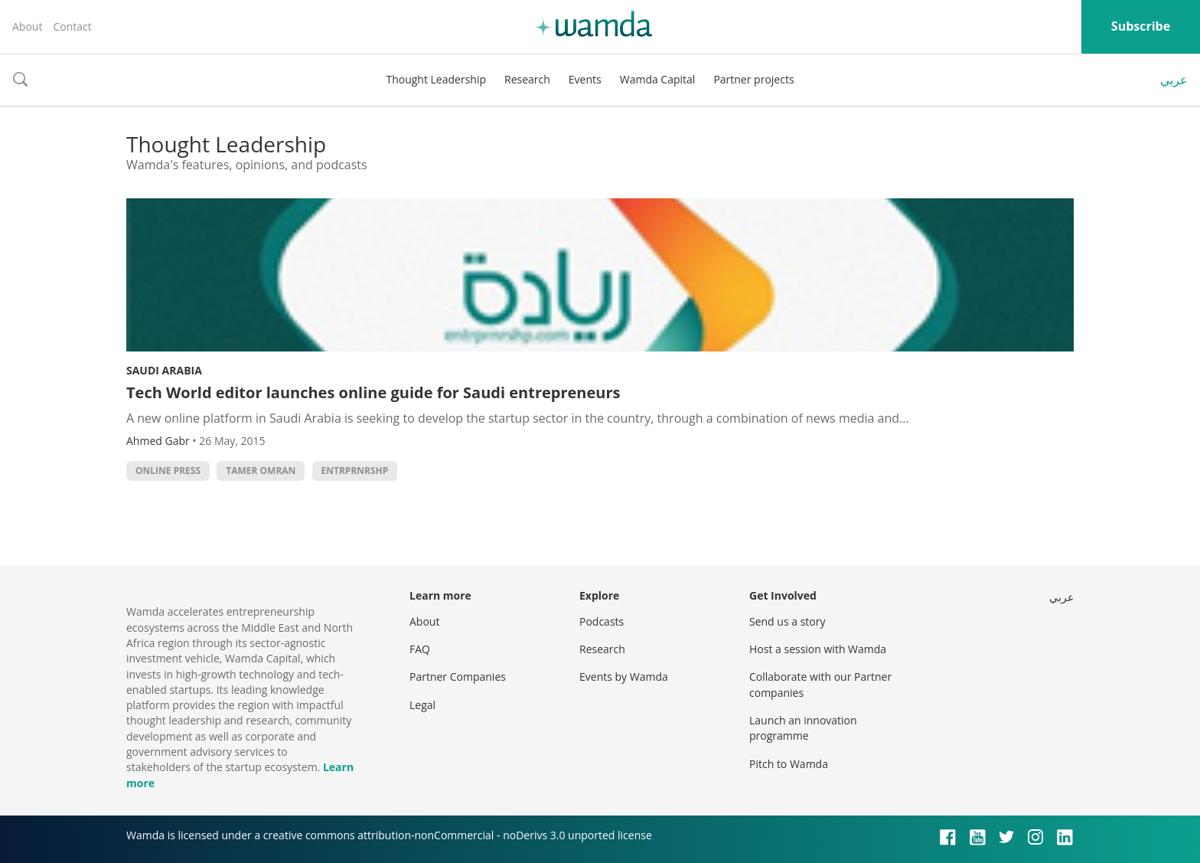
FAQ (419, 649)
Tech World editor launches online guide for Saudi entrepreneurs (373, 392)
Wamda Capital (658, 79)
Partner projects (753, 79)
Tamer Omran (260, 470)
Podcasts (601, 621)
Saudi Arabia (164, 370)
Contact (72, 26)
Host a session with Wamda (817, 649)
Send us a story (787, 621)
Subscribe (1140, 26)
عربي (1174, 80)
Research (527, 79)
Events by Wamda (623, 676)
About (27, 26)
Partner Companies (457, 676)
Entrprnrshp (355, 470)
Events (585, 79)
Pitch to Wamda (788, 764)
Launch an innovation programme (803, 728)
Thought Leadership (436, 79)
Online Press (168, 470)
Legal (422, 705)
